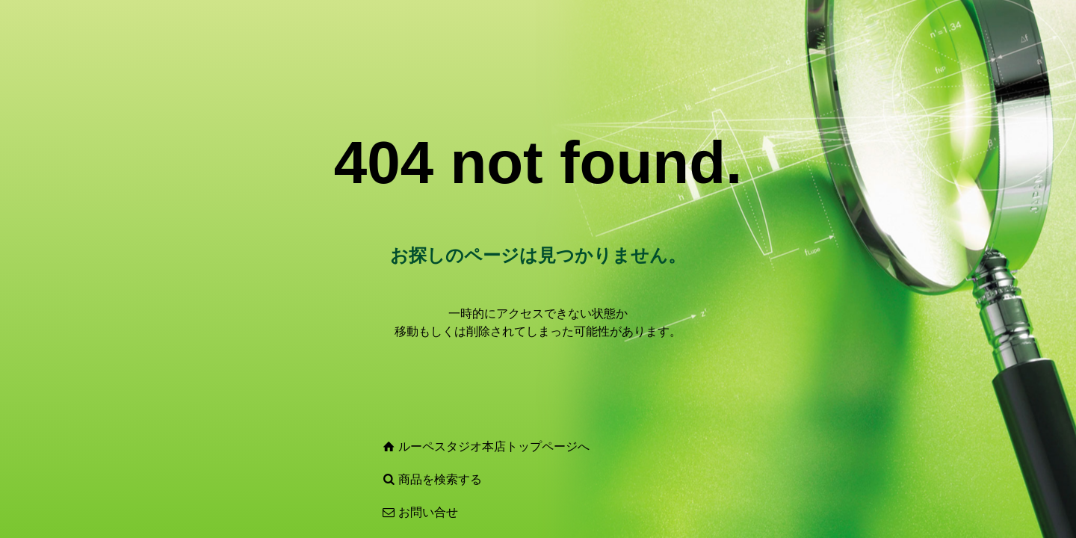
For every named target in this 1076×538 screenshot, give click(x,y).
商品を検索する (440, 479)
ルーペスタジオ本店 (452, 446)
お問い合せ (428, 512)
